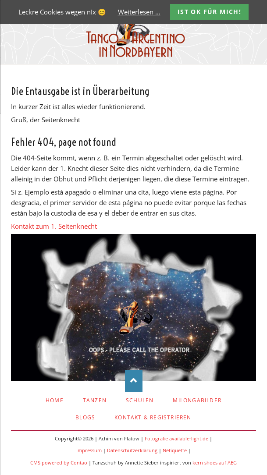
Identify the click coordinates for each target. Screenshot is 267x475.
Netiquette (175, 450)
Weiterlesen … (139, 11)
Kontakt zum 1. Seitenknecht (54, 226)
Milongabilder (197, 400)
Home (55, 400)
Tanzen (95, 400)
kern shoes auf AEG (214, 463)
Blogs (85, 417)
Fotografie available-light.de (176, 439)
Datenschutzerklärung (132, 450)
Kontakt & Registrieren (152, 417)
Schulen (139, 400)
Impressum (89, 450)
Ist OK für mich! (209, 11)
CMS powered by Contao (58, 463)
